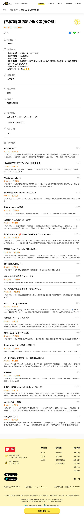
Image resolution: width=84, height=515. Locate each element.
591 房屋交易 (25, 496)
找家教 (43, 460)
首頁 (4, 10)
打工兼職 (41, 3)
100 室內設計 (34, 496)
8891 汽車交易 (53, 496)
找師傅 (18, 496)
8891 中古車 (69, 496)
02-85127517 (15, 487)
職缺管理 (59, 453)
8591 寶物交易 (43, 496)
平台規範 (77, 463)
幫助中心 (77, 467)
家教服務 (77, 456)
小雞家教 (51, 3)
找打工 (43, 453)
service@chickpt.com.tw (40, 487)
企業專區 (78, 3)
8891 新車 (62, 496)
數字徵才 (76, 496)
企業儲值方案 (60, 460)
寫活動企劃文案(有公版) (30, 10)
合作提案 (77, 471)
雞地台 (60, 3)
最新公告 (69, 3)
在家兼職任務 (13, 10)
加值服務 (59, 456)
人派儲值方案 (60, 463)
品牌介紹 (77, 453)
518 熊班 (7, 496)
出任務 (13, 496)
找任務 (43, 456)
